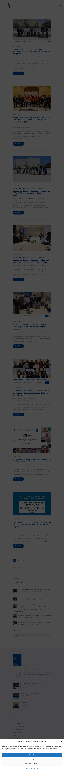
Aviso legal (36, 768)
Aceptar (32, 755)
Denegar (32, 759)
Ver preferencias (32, 764)
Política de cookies (29, 768)
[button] (61, 741)
